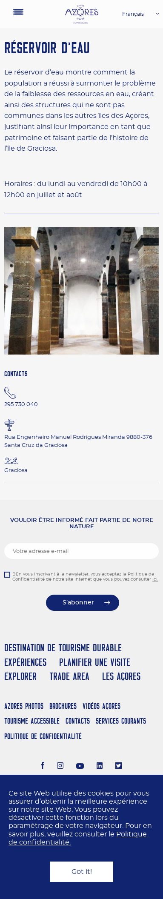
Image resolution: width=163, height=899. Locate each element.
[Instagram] (60, 766)
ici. (155, 579)
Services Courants (121, 721)
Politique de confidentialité (43, 736)
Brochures (63, 706)
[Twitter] (118, 766)
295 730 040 (21, 404)
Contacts (78, 721)
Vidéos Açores (101, 706)
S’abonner (78, 603)
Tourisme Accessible (32, 721)
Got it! (81, 871)
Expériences (25, 662)
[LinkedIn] (100, 766)
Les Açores (121, 676)
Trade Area (69, 676)
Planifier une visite (94, 662)
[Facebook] (43, 766)
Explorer (20, 676)
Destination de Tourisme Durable (63, 647)
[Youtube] (80, 766)
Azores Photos (23, 706)
